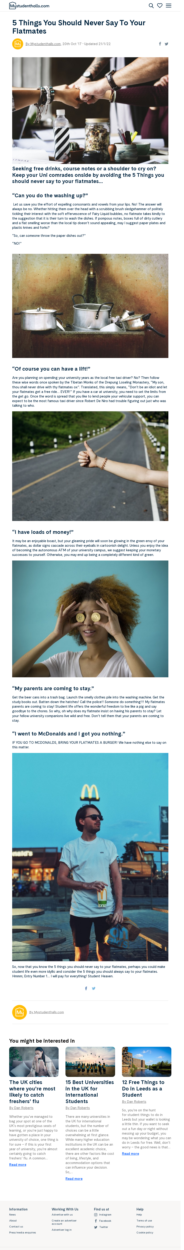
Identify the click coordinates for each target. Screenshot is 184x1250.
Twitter (101, 1227)
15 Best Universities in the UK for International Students (89, 1091)
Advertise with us (62, 1214)
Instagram (102, 1214)
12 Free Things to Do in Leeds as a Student (143, 1088)
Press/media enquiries (22, 1232)
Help (139, 1214)
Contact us (16, 1226)
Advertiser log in (62, 1229)
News (12, 1214)
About (13, 1220)
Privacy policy (145, 1226)
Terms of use (144, 1220)
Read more (17, 1165)
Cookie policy (144, 1232)
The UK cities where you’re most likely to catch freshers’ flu (32, 1091)
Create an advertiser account (64, 1222)
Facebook (102, 1221)
